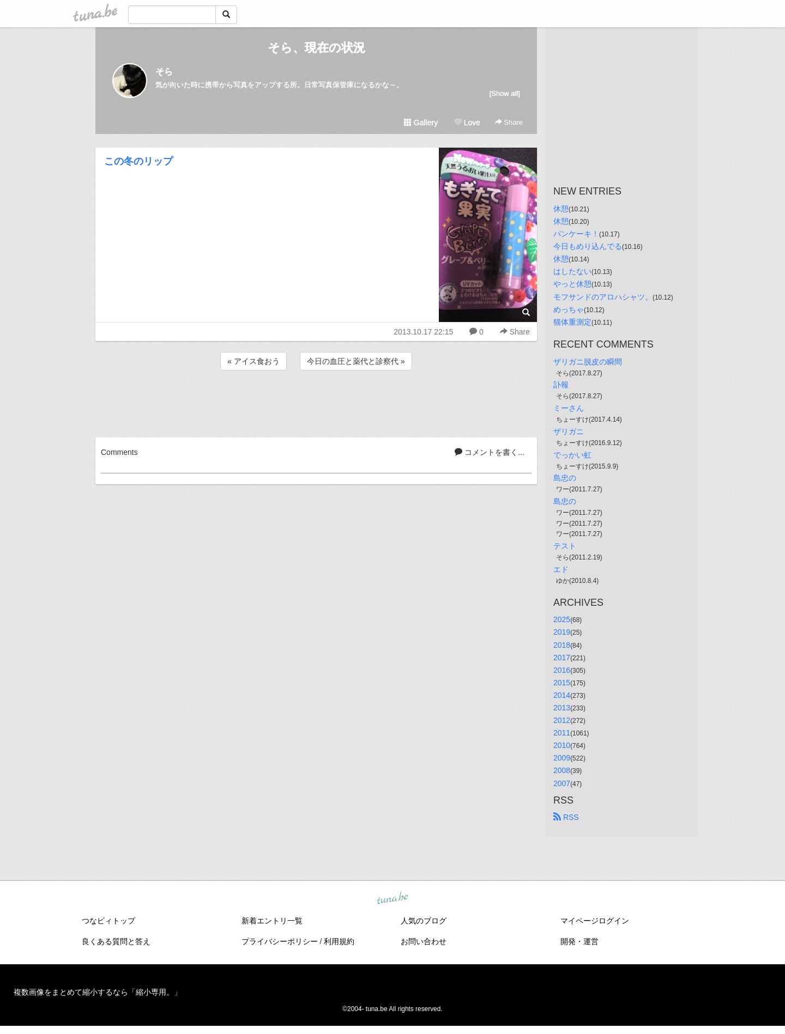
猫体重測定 (572, 322)
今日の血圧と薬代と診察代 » (356, 361)
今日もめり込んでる (587, 246)
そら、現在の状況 (316, 47)
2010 (561, 745)
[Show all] (505, 93)
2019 (561, 632)
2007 (561, 783)
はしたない (572, 271)
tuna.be (392, 898)
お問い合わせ (423, 941)
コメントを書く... (489, 452)
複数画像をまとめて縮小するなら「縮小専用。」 (98, 992)
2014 (561, 695)
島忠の (564, 477)
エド (561, 569)
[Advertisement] (316, 402)
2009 (561, 757)
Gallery (421, 122)
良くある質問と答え (116, 941)
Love (467, 122)
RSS (566, 817)
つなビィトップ (108, 920)
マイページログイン (594, 920)
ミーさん (568, 408)
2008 (561, 770)
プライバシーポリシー (279, 941)
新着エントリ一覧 (272, 920)
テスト (564, 546)
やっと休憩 (572, 283)
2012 (561, 720)
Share (509, 122)
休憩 (561, 208)
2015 (561, 682)
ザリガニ (568, 431)
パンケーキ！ (576, 233)
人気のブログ (423, 920)
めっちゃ (568, 309)
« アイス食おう (253, 361)
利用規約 (339, 941)
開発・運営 (579, 941)
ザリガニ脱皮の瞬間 (587, 361)
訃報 (561, 384)
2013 (561, 707)
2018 (561, 645)
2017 (561, 657)
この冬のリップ (138, 161)
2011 (561, 732)
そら (164, 71)
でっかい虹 (572, 455)
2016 (561, 670)
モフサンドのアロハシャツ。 (603, 297)
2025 (561, 619)
